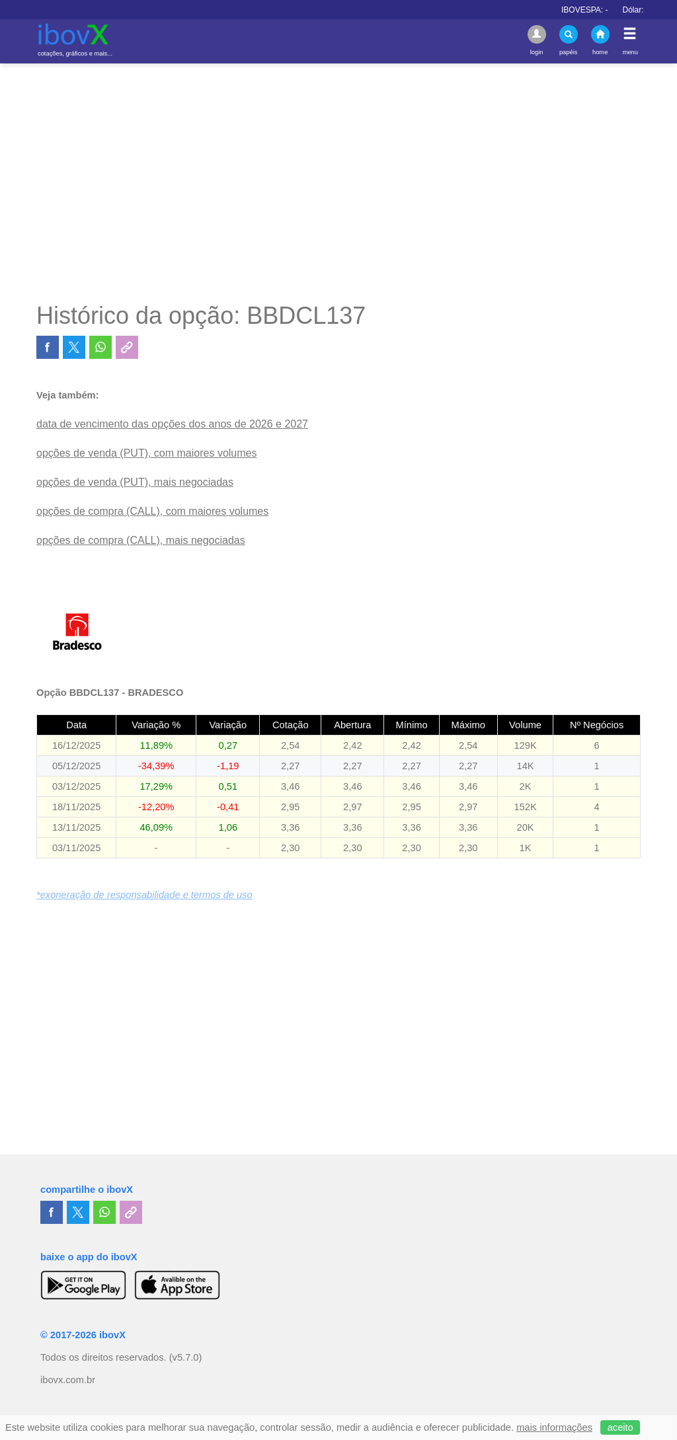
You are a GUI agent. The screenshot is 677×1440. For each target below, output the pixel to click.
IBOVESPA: (599, 10)
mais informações (554, 1427)
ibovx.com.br (67, 1380)
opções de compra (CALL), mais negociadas (140, 540)
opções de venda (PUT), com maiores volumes (146, 453)
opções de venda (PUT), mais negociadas (134, 482)
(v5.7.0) (185, 1357)
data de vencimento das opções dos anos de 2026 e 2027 (172, 424)
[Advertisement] (338, 182)
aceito (620, 1427)
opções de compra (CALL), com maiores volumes (152, 511)
